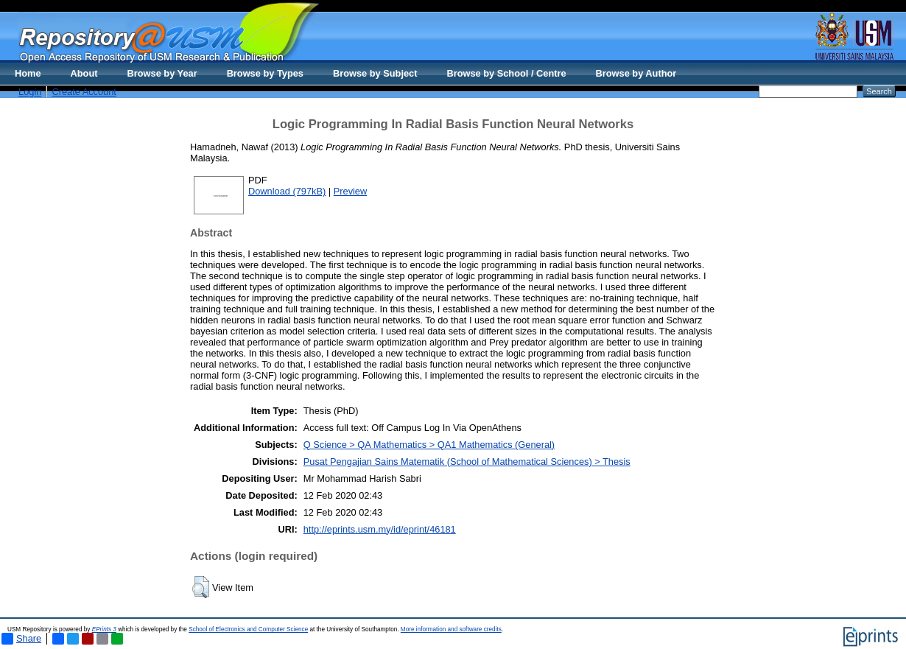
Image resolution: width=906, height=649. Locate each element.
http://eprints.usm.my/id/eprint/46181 (379, 529)
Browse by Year (162, 73)
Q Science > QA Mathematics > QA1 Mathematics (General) (429, 444)
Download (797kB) (287, 191)
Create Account (84, 91)
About (84, 73)
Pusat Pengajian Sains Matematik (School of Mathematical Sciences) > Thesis (467, 461)
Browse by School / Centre (506, 73)
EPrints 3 (104, 629)
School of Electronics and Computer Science (248, 629)
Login (29, 91)
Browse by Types (265, 73)
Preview (351, 191)
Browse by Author (636, 73)
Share (21, 639)
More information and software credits (451, 629)
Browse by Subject (375, 73)
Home (28, 73)
